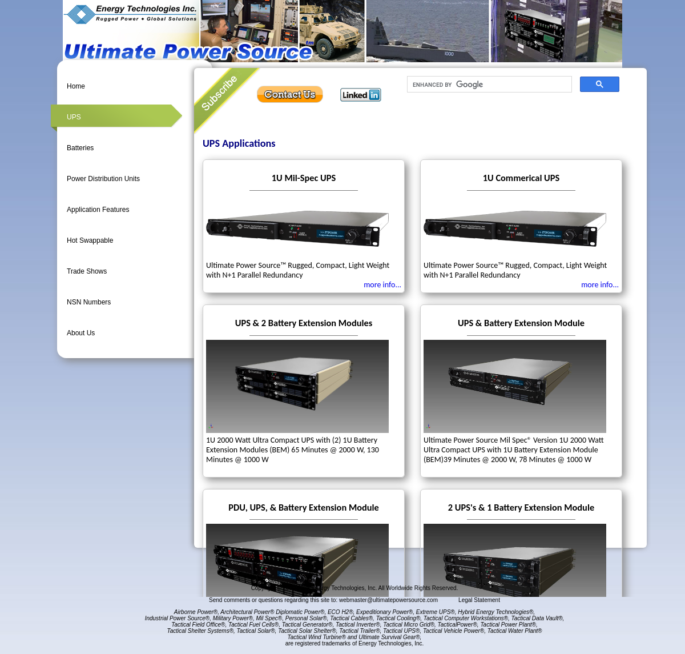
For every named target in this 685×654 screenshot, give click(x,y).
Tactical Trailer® (359, 631)
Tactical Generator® (307, 624)
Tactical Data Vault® (537, 618)
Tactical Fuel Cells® (253, 624)
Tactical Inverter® (358, 624)
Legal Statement (479, 600)
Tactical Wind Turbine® (317, 637)
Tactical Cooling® (398, 618)
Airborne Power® (195, 612)
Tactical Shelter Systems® (200, 631)
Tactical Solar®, (257, 631)
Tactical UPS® (401, 631)
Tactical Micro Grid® (408, 624)
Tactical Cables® (351, 618)
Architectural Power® (247, 612)
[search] (488, 84)
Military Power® (233, 618)
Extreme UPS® (435, 612)
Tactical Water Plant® (514, 631)
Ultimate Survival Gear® (389, 637)
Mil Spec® (269, 618)
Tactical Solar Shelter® (307, 631)
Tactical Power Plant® (508, 624)
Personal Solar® (306, 618)
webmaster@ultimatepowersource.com (389, 600)
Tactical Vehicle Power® (453, 631)
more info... (382, 285)
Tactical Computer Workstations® (466, 618)
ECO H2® (340, 612)
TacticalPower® (457, 624)
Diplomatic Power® (300, 612)
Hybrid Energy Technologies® (495, 612)
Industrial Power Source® (177, 618)
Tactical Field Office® (198, 624)
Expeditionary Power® (384, 612)
